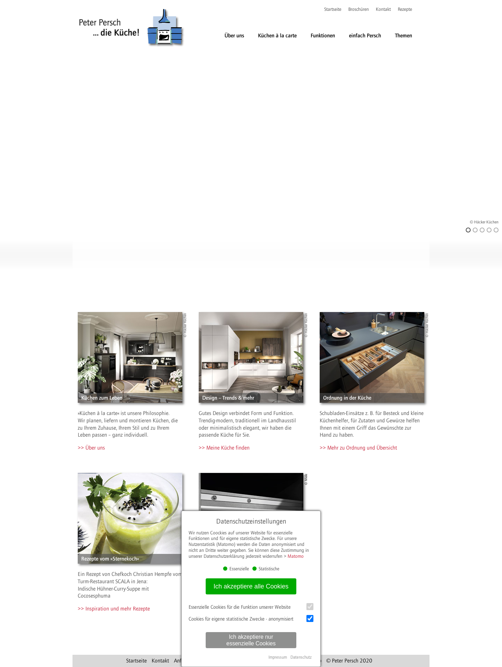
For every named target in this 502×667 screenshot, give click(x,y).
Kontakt (383, 9)
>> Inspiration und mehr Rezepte (114, 609)
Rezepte (405, 9)
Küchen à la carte (277, 35)
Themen (403, 35)
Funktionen (323, 35)
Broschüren (358, 9)
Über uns (234, 35)
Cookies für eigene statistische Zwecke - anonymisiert (251, 618)
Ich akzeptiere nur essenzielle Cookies (250, 640)
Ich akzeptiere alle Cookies (250, 586)
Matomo (296, 556)
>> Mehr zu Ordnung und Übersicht (358, 448)
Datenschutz (301, 657)
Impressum (277, 657)
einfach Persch (365, 35)
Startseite (332, 9)
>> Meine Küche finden (224, 448)
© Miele (306, 479)
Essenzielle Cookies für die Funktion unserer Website (251, 606)
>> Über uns (91, 448)
